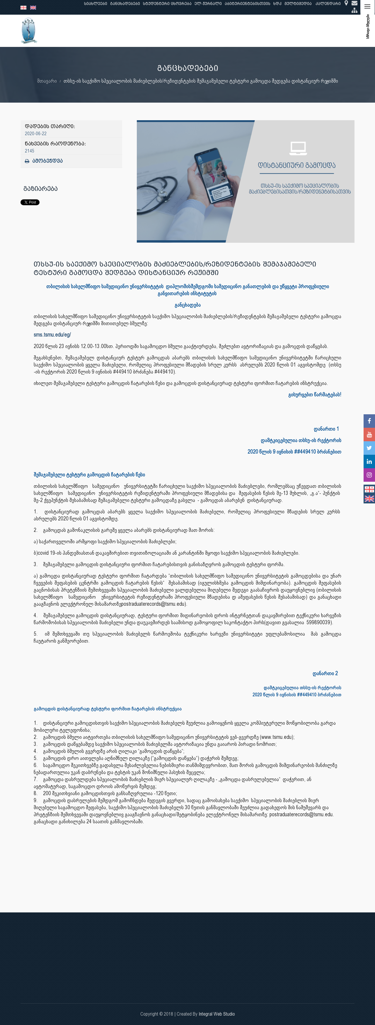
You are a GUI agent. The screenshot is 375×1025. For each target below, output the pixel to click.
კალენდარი (328, 3)
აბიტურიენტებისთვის (247, 3)
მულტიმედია (298, 3)
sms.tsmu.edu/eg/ (52, 335)
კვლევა (137, 30)
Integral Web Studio (217, 1014)
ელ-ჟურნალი (208, 3)
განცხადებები (125, 3)
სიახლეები (95, 3)
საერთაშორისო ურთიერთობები (308, 30)
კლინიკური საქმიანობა (177, 30)
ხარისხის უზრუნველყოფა (237, 30)
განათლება (110, 30)
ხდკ (277, 3)
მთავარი (47, 81)
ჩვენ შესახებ (77, 30)
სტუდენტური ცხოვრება (167, 3)
